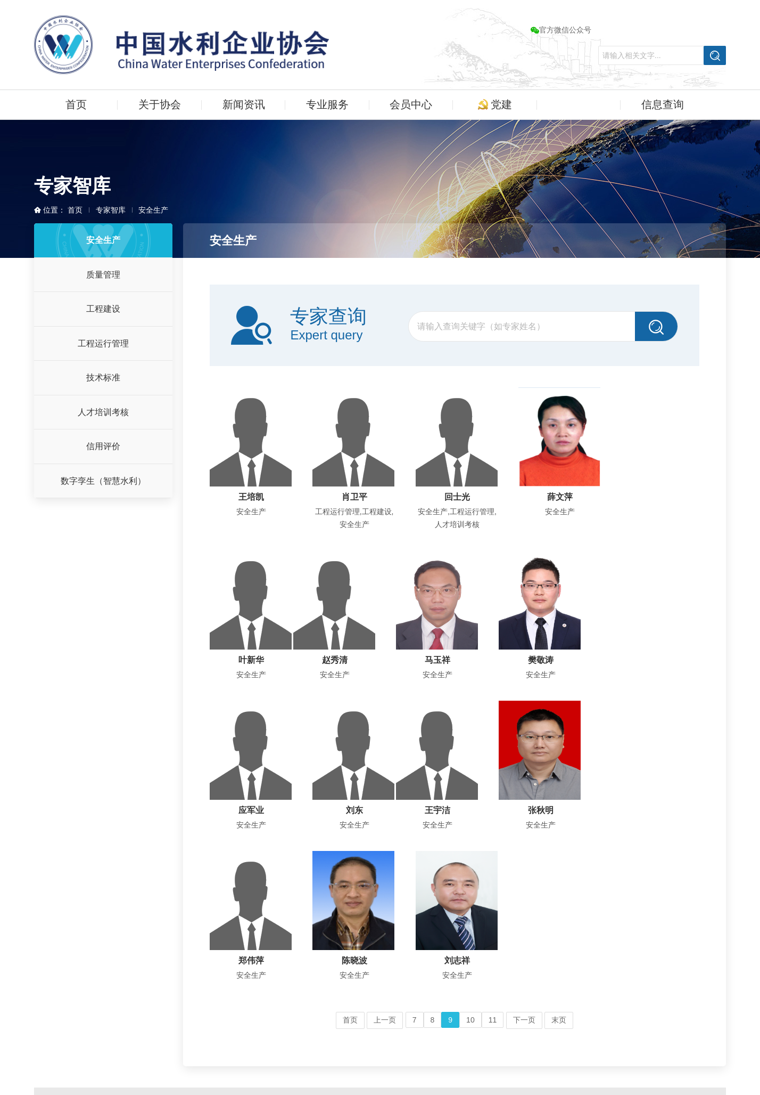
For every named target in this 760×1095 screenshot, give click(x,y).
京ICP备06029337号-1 (481, 1044)
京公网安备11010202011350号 (583, 1044)
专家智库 (578, 104)
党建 (495, 104)
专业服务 (327, 104)
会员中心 (411, 104)
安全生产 (153, 210)
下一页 (524, 869)
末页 (558, 869)
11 (493, 869)
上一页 (385, 869)
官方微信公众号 (561, 30)
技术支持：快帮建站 (477, 1060)
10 (470, 869)
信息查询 (662, 104)
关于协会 (159, 104)
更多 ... (74, 963)
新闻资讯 (243, 104)
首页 (76, 104)
